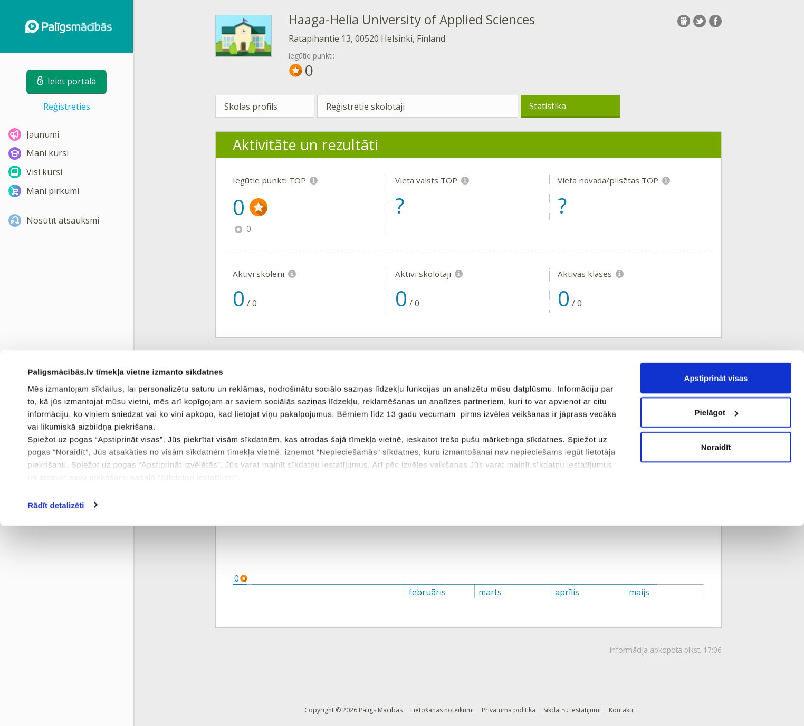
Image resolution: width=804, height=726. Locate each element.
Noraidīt (716, 647)
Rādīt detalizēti (55, 705)
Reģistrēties (66, 106)
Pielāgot (716, 612)
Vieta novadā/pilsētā (472, 410)
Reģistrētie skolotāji (365, 106)
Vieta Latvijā (361, 410)
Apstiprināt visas (716, 578)
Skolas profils (250, 106)
